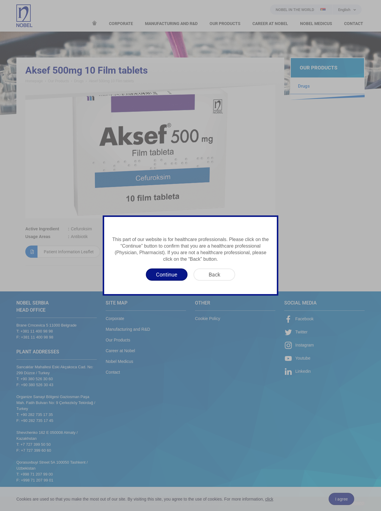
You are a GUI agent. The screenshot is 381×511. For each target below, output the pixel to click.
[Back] (214, 274)
